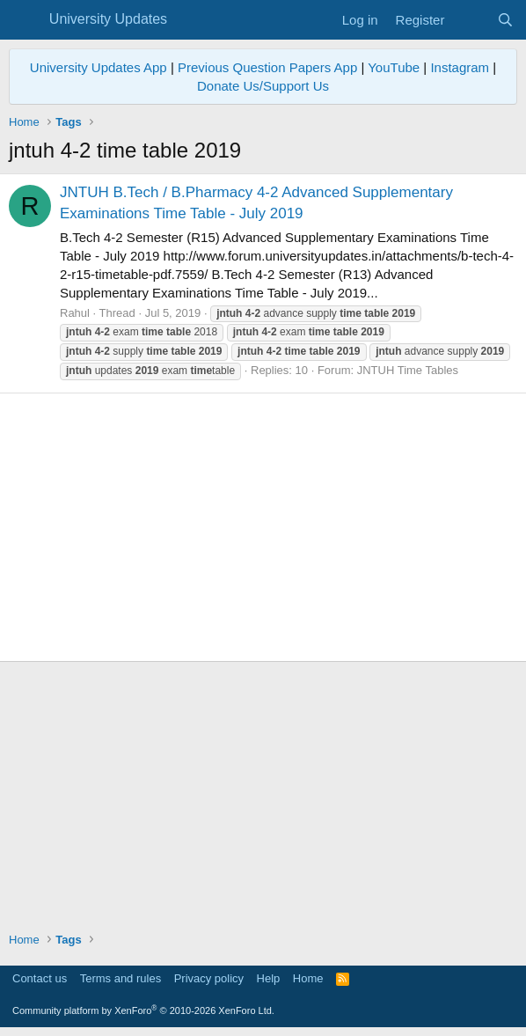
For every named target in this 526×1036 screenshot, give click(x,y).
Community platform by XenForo (143, 1010)
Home (308, 978)
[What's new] (470, 20)
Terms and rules (120, 978)
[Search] (505, 20)
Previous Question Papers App (267, 67)
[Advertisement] (263, 527)
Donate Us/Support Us (263, 85)
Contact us (39, 978)
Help (269, 978)
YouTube (394, 67)
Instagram (459, 67)
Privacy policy (209, 978)
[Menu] (24, 20)
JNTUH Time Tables (407, 370)
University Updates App (98, 67)
